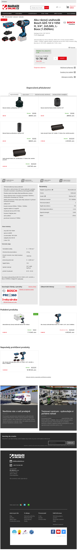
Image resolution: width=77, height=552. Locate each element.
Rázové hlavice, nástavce (42, 94)
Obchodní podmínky (29, 516)
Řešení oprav (13, 519)
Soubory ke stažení (68, 72)
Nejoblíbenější (14, 94)
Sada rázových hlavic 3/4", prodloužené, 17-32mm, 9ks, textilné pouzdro (19, 159)
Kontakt (40, 517)
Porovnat (72, 47)
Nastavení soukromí (58, 524)
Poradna (12, 517)
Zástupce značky (69, 77)
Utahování (15, 16)
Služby (25, 521)
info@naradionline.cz (18, 461)
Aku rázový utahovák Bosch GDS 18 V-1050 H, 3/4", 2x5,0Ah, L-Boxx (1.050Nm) (18, 362)
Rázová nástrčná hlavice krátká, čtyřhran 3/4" (52, 108)
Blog (11, 516)
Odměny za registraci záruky (26, 289)
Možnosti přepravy (68, 68)
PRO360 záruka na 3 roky (10, 302)
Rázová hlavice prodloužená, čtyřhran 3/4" (13, 133)
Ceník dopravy (28, 519)
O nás (39, 516)
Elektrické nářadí (8, 16)
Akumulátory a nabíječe (60, 94)
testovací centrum (56, 418)
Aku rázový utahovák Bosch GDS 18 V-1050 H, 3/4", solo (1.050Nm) (57, 324)
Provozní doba (42, 519)
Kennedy (34, 113)
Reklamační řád (28, 517)
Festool (34, 330)
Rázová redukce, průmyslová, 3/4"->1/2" (13, 108)
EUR (60, 7)
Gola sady (26, 94)
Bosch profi (41, 35)
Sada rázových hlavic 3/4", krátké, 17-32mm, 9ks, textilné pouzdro (57, 133)
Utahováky (21, 16)
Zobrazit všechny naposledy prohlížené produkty (38, 377)
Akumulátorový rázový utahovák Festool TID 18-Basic (16, 324)
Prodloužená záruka (15, 521)
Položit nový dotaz (70, 286)
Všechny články (32, 286)
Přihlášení (4, 1)
